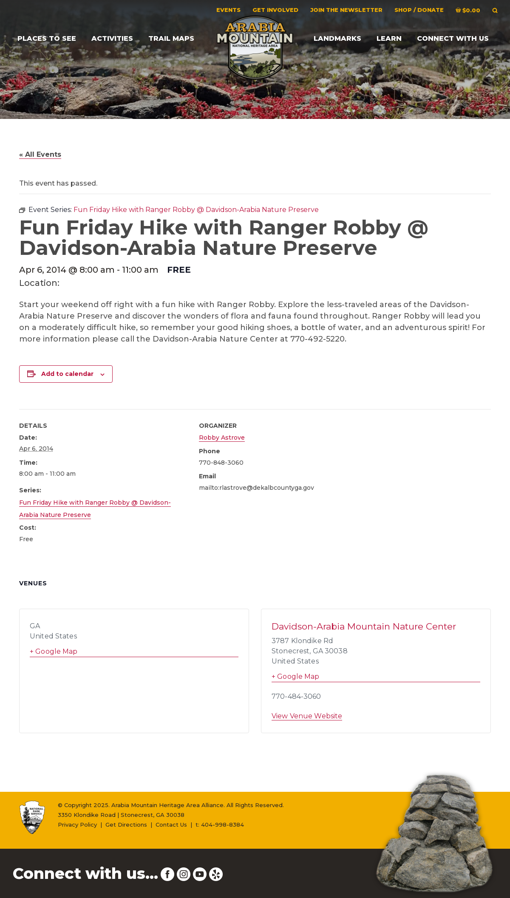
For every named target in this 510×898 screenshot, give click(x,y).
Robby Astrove (222, 437)
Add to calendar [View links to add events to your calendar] (67, 374)
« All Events (40, 154)
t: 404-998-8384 (220, 824)
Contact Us (171, 824)
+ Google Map (54, 651)
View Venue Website (307, 716)
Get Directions (126, 824)
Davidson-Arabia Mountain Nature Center (364, 626)
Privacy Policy (77, 824)
